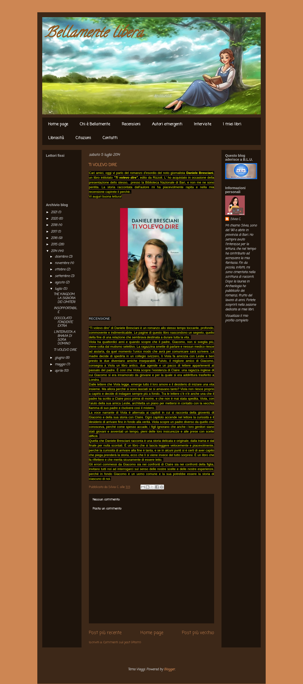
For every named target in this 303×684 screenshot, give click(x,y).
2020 (55, 218)
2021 (54, 212)
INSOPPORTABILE (65, 310)
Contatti (110, 138)
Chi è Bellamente (95, 124)
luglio (59, 289)
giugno (60, 357)
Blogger (169, 669)
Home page (58, 124)
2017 (54, 231)
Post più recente (105, 632)
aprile (59, 370)
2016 (54, 238)
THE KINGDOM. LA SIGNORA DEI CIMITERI (64, 298)
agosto (60, 282)
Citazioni (83, 138)
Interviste (202, 124)
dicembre (62, 256)
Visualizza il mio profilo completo (236, 318)
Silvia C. (235, 219)
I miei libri (232, 124)
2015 (54, 244)
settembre (62, 276)
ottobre (60, 269)
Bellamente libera (94, 34)
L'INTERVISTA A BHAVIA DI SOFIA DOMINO (64, 338)
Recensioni (131, 124)
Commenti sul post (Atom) (122, 642)
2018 (54, 225)
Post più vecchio (198, 632)
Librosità (56, 138)
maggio (60, 364)
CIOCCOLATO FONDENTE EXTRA (63, 322)
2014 (54, 251)
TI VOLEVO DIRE (65, 350)
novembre (62, 263)
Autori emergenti (167, 124)
